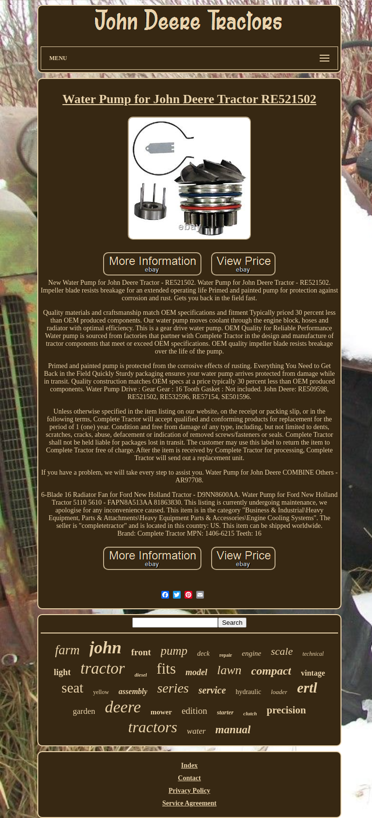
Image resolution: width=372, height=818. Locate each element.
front (141, 652)
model (196, 672)
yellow (101, 692)
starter (225, 712)
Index (189, 765)
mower (161, 712)
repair (225, 655)
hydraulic (248, 691)
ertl (307, 687)
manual (233, 730)
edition (194, 711)
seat (72, 687)
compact (271, 670)
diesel (141, 675)
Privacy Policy (189, 790)
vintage (313, 673)
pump (174, 650)
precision (286, 710)
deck (203, 653)
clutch (250, 713)
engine (251, 653)
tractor (102, 668)
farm (67, 650)
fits (166, 668)
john (106, 647)
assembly (133, 691)
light (62, 672)
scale (282, 651)
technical (313, 653)
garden (84, 711)
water (196, 731)
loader (279, 691)
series (172, 687)
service (212, 690)
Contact (189, 778)
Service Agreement (189, 803)
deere (122, 707)
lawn (229, 670)
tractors (152, 727)
